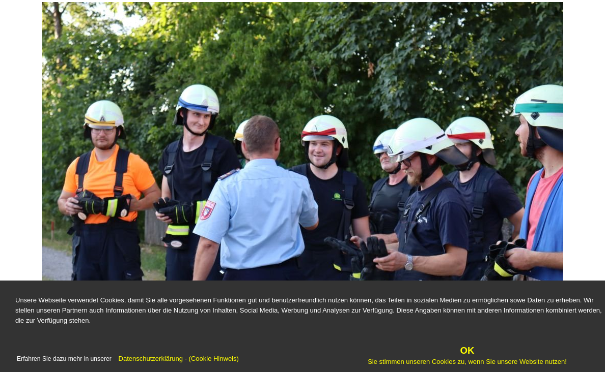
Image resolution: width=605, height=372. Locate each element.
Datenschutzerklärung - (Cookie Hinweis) (178, 358)
